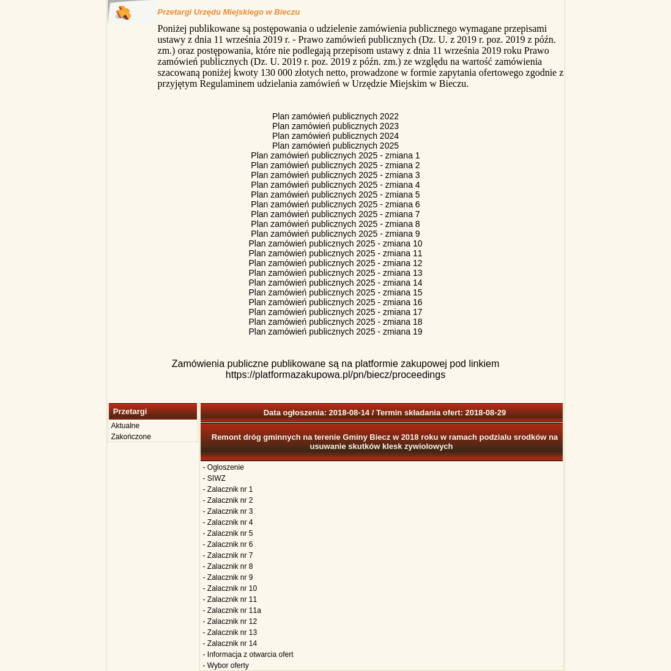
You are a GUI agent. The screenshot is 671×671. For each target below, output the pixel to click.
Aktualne (125, 425)
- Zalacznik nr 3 (228, 511)
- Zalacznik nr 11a (232, 610)
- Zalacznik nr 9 (228, 577)
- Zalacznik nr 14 (230, 643)
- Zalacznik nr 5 (228, 533)
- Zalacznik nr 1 (228, 489)
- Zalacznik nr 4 (228, 522)
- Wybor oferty (226, 665)
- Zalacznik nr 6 (228, 544)
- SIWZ (214, 478)
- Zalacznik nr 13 (230, 632)
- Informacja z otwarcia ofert (248, 654)
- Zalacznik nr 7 (228, 555)
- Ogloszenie (223, 467)
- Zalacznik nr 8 (228, 566)
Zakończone (131, 436)
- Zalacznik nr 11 (230, 599)
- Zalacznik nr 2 (228, 500)
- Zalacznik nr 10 (230, 588)
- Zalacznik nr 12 (230, 621)
